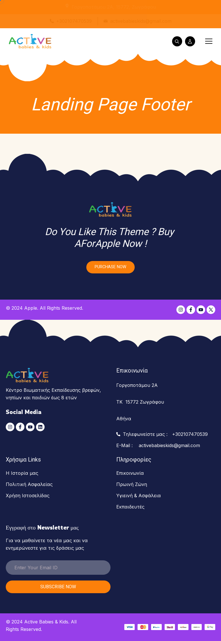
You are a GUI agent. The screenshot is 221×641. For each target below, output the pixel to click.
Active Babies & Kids (46, 622)
